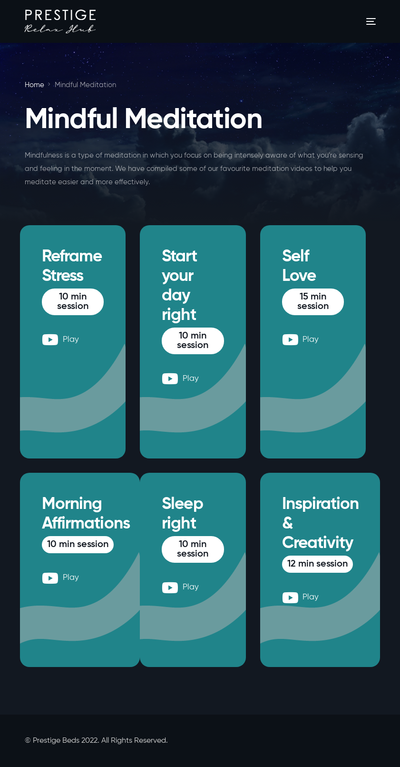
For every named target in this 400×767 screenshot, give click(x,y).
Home (34, 85)
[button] (73, 302)
